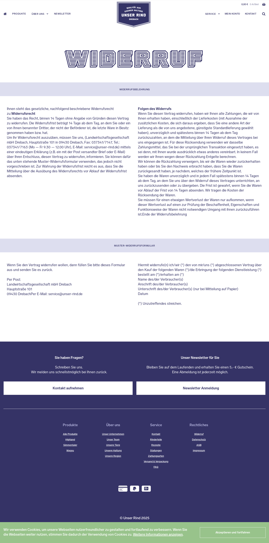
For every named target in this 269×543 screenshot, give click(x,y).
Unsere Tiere (113, 445)
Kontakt (250, 13)
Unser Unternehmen (113, 434)
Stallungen (156, 450)
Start (6, 13)
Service (210, 14)
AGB (198, 445)
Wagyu (70, 450)
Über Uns (38, 14)
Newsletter (62, 13)
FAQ (156, 467)
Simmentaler (70, 445)
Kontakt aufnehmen (68, 388)
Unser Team (113, 439)
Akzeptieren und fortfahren (232, 532)
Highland (70, 439)
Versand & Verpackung (156, 461)
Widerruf (199, 434)
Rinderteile (156, 439)
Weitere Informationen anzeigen (158, 534)
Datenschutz (199, 439)
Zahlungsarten (156, 456)
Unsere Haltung (113, 450)
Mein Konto (232, 13)
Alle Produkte (70, 434)
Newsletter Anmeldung (201, 388)
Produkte (19, 13)
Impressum (199, 450)
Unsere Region (113, 456)
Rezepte (156, 445)
